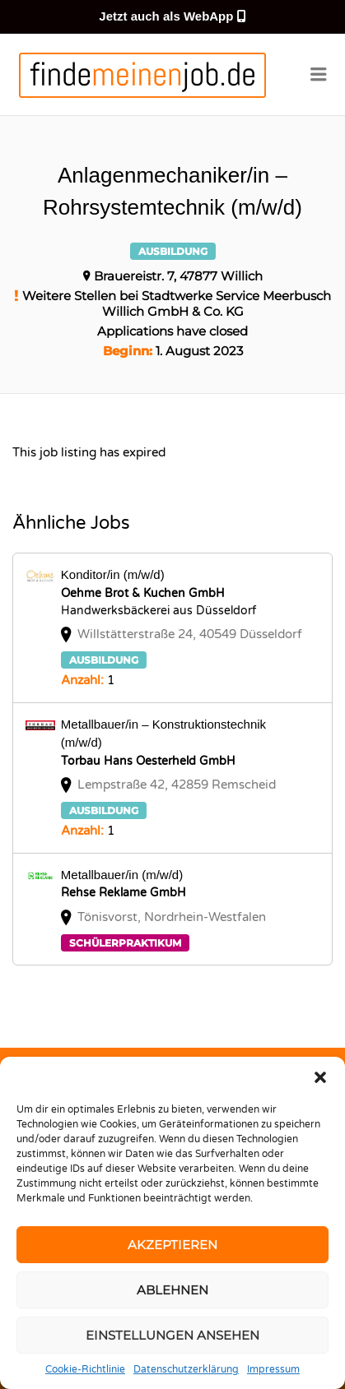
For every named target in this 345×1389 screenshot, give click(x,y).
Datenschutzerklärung (186, 1369)
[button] (320, 1077)
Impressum (273, 1369)
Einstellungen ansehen (172, 1335)
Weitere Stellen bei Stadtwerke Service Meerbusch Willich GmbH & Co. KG (176, 303)
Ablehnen (172, 1290)
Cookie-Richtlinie (85, 1369)
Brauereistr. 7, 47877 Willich (178, 276)
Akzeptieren (172, 1244)
